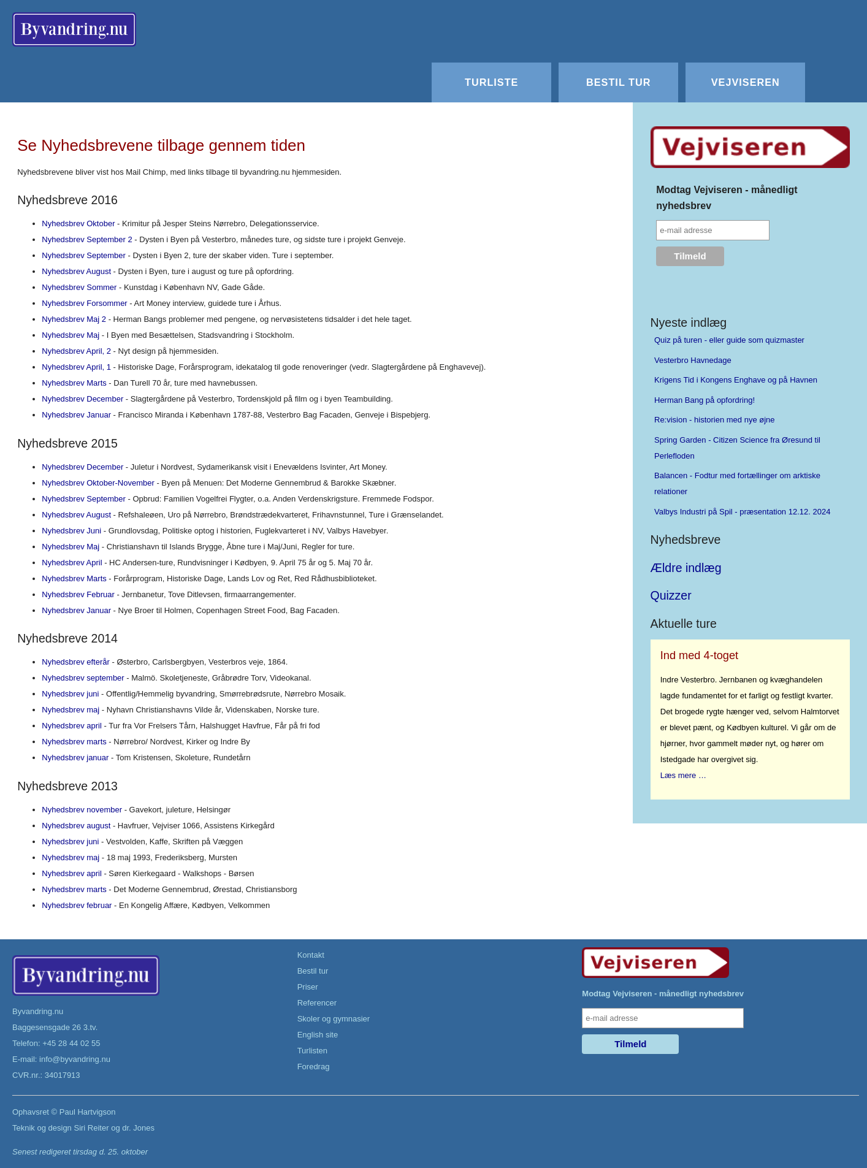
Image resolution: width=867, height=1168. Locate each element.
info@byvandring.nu (74, 1059)
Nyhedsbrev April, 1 (76, 367)
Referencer (317, 1002)
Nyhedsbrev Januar (76, 414)
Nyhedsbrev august (76, 825)
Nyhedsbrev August (76, 271)
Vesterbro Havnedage (692, 360)
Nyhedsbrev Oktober (78, 223)
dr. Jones (138, 1127)
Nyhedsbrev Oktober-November (98, 482)
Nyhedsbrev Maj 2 (74, 319)
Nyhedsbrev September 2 (87, 239)
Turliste (491, 82)
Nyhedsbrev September (84, 255)
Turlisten (312, 1050)
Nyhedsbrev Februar (78, 594)
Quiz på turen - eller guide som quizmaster (729, 340)
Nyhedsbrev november (82, 809)
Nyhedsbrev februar (77, 905)
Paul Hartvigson (87, 1111)
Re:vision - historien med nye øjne (714, 419)
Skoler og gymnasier (333, 1018)
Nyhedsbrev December (82, 398)
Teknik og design (42, 1127)
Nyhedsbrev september (83, 677)
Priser (307, 986)
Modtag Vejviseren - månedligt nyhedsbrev (726, 198)
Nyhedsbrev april (72, 725)
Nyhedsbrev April (72, 562)
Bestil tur (618, 82)
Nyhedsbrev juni (70, 693)
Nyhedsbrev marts (74, 741)
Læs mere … (683, 775)
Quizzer (671, 595)
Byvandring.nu (37, 1011)
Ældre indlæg (686, 567)
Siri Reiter (91, 1127)
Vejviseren (745, 82)
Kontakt (310, 955)
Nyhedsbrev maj (70, 709)
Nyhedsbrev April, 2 (76, 351)
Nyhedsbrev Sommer (79, 287)
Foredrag (313, 1066)
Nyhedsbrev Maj (70, 335)
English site (317, 1034)
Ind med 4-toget (699, 655)
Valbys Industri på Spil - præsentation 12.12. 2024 (742, 511)
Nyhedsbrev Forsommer (84, 303)
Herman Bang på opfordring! (704, 400)
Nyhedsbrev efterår (76, 661)
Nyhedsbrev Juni (71, 530)
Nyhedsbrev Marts (74, 382)
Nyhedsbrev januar (75, 757)
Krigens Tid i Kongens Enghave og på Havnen (735, 379)
